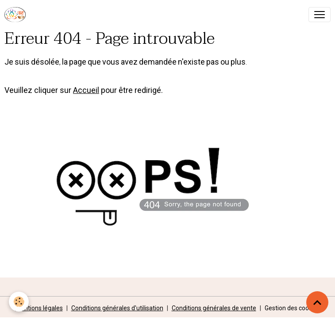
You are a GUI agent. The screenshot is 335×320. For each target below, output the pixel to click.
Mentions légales (39, 308)
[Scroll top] (317, 302)
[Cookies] (19, 302)
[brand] (16, 14)
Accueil (86, 90)
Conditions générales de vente (214, 308)
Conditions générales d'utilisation (117, 308)
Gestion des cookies (292, 308)
